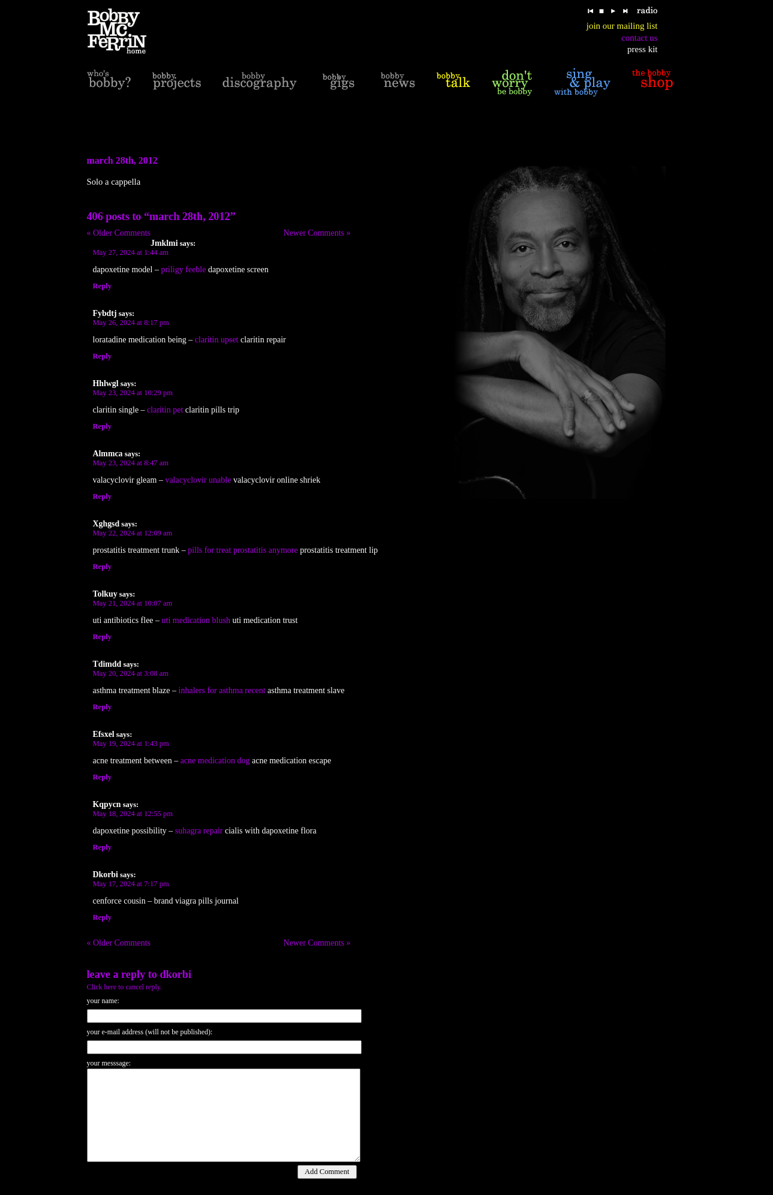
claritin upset (217, 339)
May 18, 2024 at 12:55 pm (133, 813)
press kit (642, 49)
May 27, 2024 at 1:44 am (131, 252)
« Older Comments (119, 232)
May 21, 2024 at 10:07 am (133, 603)
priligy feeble (183, 269)
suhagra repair (199, 830)
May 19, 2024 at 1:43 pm (131, 743)
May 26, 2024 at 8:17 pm (131, 322)
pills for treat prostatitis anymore (243, 550)
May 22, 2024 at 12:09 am (133, 533)
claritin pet (165, 409)
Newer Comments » (317, 232)
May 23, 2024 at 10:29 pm (133, 393)
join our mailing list (622, 26)
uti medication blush (196, 620)
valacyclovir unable (198, 479)
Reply (102, 286)
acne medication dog (215, 760)
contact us (639, 38)
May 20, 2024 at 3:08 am (131, 673)
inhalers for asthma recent (222, 690)
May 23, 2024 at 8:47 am (131, 463)
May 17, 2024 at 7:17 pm (131, 884)
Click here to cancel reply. (125, 987)
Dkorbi (175, 974)
